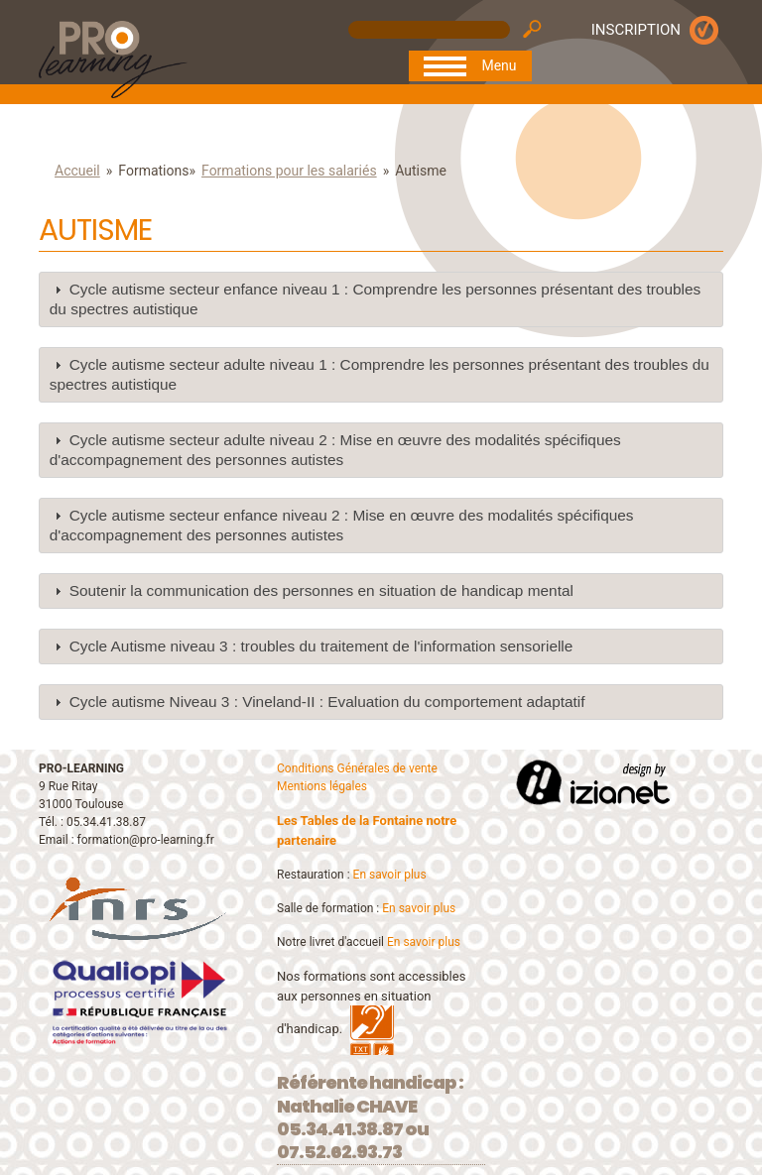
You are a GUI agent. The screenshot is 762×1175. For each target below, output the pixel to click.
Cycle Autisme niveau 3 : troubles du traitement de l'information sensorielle (321, 646)
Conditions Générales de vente (357, 768)
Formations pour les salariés (289, 170)
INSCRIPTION (636, 30)
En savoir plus (390, 874)
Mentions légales (322, 786)
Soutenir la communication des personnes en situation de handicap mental (321, 590)
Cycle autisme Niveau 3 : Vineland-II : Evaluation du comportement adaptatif (327, 701)
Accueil (77, 170)
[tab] (381, 299)
